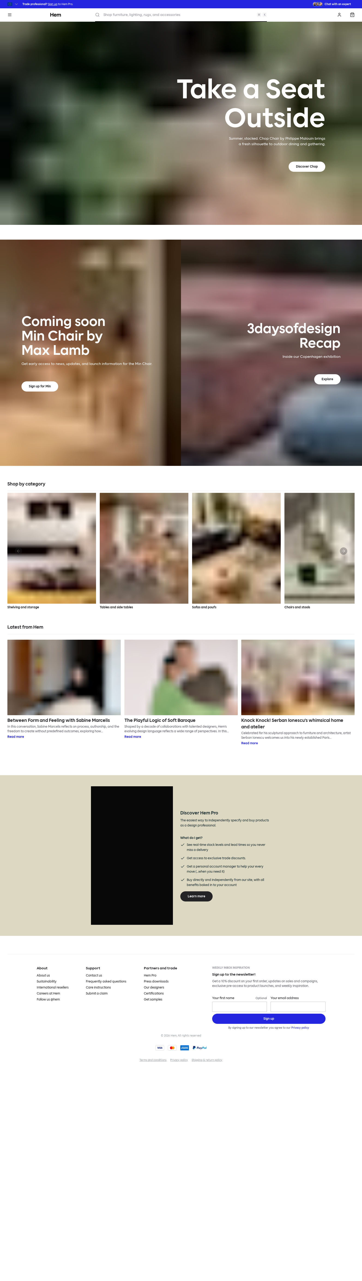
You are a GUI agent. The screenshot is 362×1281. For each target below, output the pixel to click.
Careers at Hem (48, 993)
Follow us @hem (48, 999)
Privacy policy (300, 1027)
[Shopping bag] (352, 14)
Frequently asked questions (106, 981)
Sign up (52, 4)
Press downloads (156, 981)
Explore (327, 379)
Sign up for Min (40, 386)
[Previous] (18, 551)
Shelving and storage (51, 551)
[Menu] (9, 15)
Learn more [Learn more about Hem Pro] (196, 896)
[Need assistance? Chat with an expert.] (332, 4)
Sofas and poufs (236, 551)
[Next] (343, 551)
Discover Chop (307, 167)
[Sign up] (269, 1019)
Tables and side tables (144, 551)
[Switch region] (13, 4)
